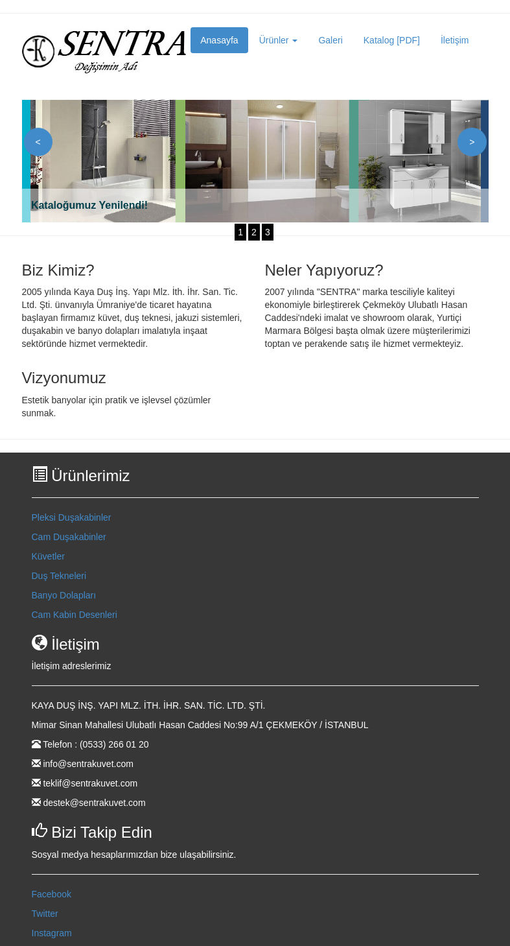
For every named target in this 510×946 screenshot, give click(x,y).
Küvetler (48, 556)
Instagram (52, 933)
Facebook (51, 894)
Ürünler (278, 40)
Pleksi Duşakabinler (71, 517)
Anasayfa (219, 40)
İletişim (455, 40)
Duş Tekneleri (59, 576)
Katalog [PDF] (392, 40)
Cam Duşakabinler (69, 537)
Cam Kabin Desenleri (74, 614)
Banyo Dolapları (64, 595)
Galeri (330, 40)
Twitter (45, 913)
